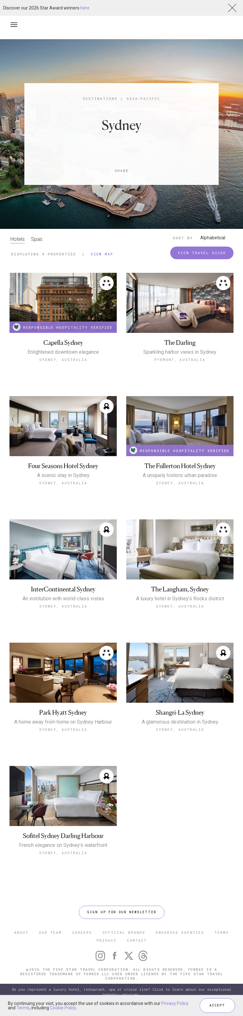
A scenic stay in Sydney (63, 475)
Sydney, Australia (63, 359)
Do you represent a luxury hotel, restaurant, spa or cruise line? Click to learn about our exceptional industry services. (121, 992)
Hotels (17, 239)
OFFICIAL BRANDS (124, 932)
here (85, 7)
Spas (36, 239)
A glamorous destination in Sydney (180, 722)
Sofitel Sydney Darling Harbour (63, 836)
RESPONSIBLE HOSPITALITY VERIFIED (63, 327)
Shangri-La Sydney (180, 712)
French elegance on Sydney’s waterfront (63, 845)
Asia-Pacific (143, 98)
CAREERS (82, 932)
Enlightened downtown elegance (63, 352)
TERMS (222, 932)
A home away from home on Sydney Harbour (63, 722)
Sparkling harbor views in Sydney (179, 352)
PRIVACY (106, 940)
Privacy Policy (175, 1003)
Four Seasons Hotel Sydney (63, 466)
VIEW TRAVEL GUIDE (202, 252)
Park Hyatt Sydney (63, 712)
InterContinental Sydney (63, 589)
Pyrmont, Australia (179, 359)
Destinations (100, 98)
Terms (22, 1007)
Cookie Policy (63, 1007)
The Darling (180, 342)
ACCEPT (217, 1005)
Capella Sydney (63, 342)
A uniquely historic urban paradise (180, 475)
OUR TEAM (50, 932)
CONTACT (137, 940)
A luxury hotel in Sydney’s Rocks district (180, 598)
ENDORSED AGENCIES (180, 932)
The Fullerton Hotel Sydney (180, 466)
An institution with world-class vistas (63, 598)
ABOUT (21, 932)
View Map (102, 254)
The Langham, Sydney (180, 589)
